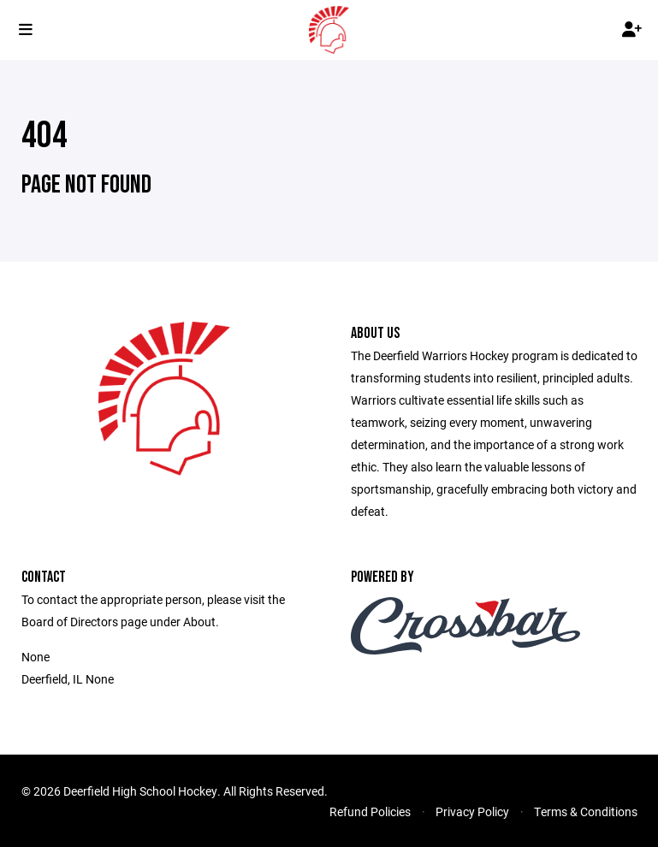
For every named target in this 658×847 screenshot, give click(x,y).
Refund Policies (370, 811)
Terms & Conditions (585, 811)
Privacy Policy (472, 811)
